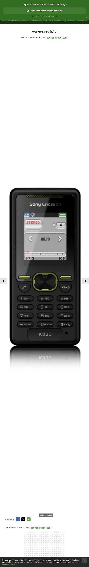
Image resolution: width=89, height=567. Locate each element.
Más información (9, 564)
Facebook (18, 519)
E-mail (29, 519)
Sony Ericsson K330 (56, 37)
